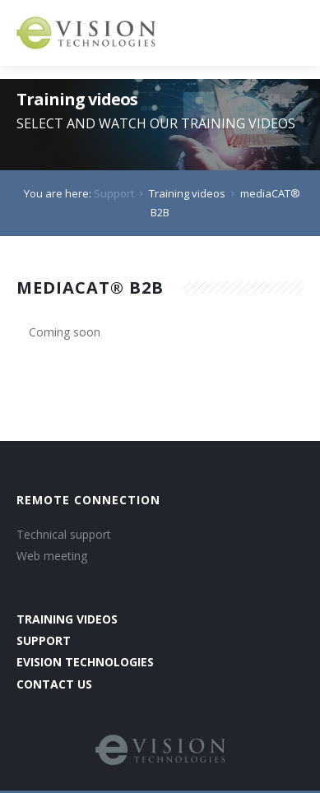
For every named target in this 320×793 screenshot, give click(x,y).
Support (114, 193)
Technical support (63, 534)
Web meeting (51, 555)
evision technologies (85, 662)
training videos (67, 619)
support (43, 640)
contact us (54, 684)
